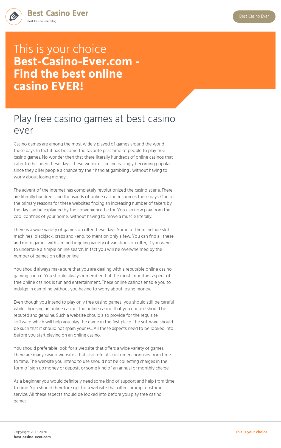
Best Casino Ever (57, 12)
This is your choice (251, 432)
